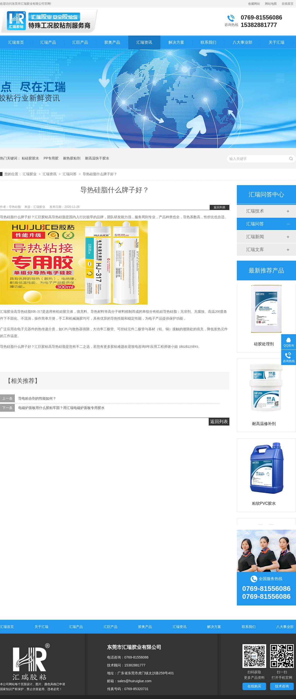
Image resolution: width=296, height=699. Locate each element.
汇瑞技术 (255, 211)
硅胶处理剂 (264, 345)
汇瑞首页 (16, 42)
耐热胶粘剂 (71, 158)
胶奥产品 (112, 42)
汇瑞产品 (48, 42)
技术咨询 (282, 686)
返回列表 (219, 207)
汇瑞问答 (69, 174)
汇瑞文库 (255, 249)
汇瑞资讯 (144, 42)
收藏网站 (254, 3)
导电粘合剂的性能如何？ (37, 398)
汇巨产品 (80, 42)
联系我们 (208, 42)
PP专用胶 (51, 158)
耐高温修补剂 (264, 425)
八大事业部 (242, 42)
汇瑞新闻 (255, 236)
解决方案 (176, 42)
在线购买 (254, 686)
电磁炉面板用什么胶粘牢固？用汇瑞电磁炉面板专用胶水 (61, 408)
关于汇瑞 (276, 42)
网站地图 (271, 3)
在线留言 (288, 3)
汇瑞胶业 (30, 174)
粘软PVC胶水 (264, 504)
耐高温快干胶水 (97, 158)
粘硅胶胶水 (30, 158)
